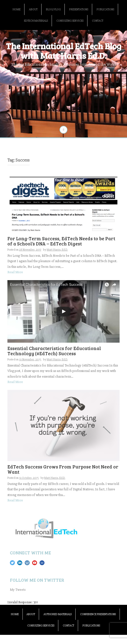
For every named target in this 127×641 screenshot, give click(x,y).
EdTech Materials (36, 21)
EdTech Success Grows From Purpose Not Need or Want (62, 469)
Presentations (78, 9)
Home (17, 9)
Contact (97, 21)
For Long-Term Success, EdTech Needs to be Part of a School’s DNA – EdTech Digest (61, 241)
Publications (105, 9)
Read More (15, 272)
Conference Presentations (98, 614)
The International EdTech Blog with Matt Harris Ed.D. (63, 50)
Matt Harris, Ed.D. (57, 250)
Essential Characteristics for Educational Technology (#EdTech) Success (54, 350)
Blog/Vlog (53, 9)
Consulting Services (70, 21)
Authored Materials (57, 614)
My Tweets (17, 590)
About (33, 9)
